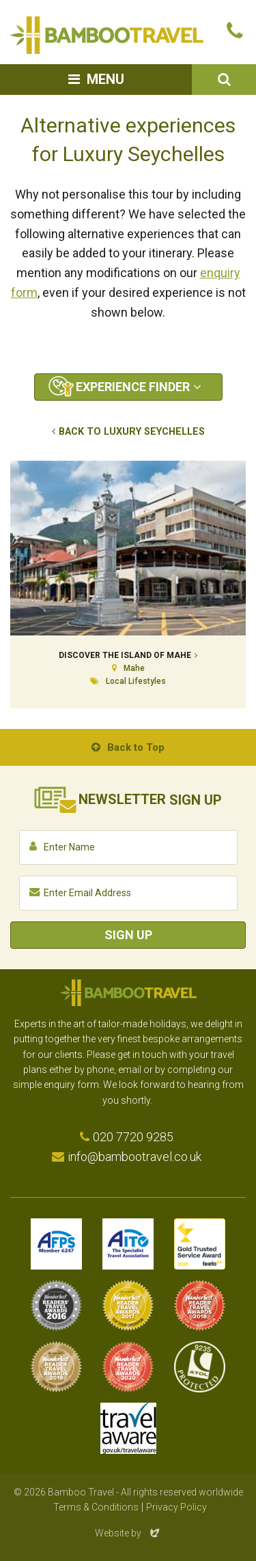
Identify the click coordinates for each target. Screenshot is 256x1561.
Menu (105, 79)
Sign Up (128, 935)
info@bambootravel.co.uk (134, 1156)
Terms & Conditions (96, 1507)
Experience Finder (133, 386)
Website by (128, 1533)
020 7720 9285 (133, 1137)
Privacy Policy (176, 1507)
